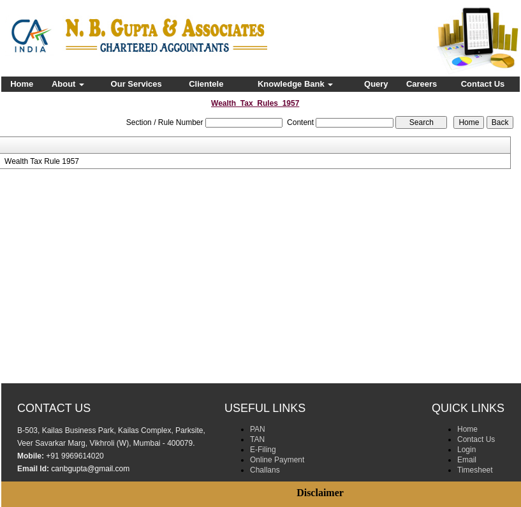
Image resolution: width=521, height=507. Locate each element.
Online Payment (277, 459)
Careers (421, 84)
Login (466, 449)
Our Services (136, 84)
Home (21, 84)
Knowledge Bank (295, 84)
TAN (257, 439)
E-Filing (263, 449)
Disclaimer (320, 492)
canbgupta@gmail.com (90, 468)
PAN (257, 429)
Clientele (206, 84)
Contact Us (483, 84)
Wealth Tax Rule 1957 (41, 161)
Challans (265, 470)
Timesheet (475, 470)
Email (466, 459)
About (68, 84)
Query (376, 84)
